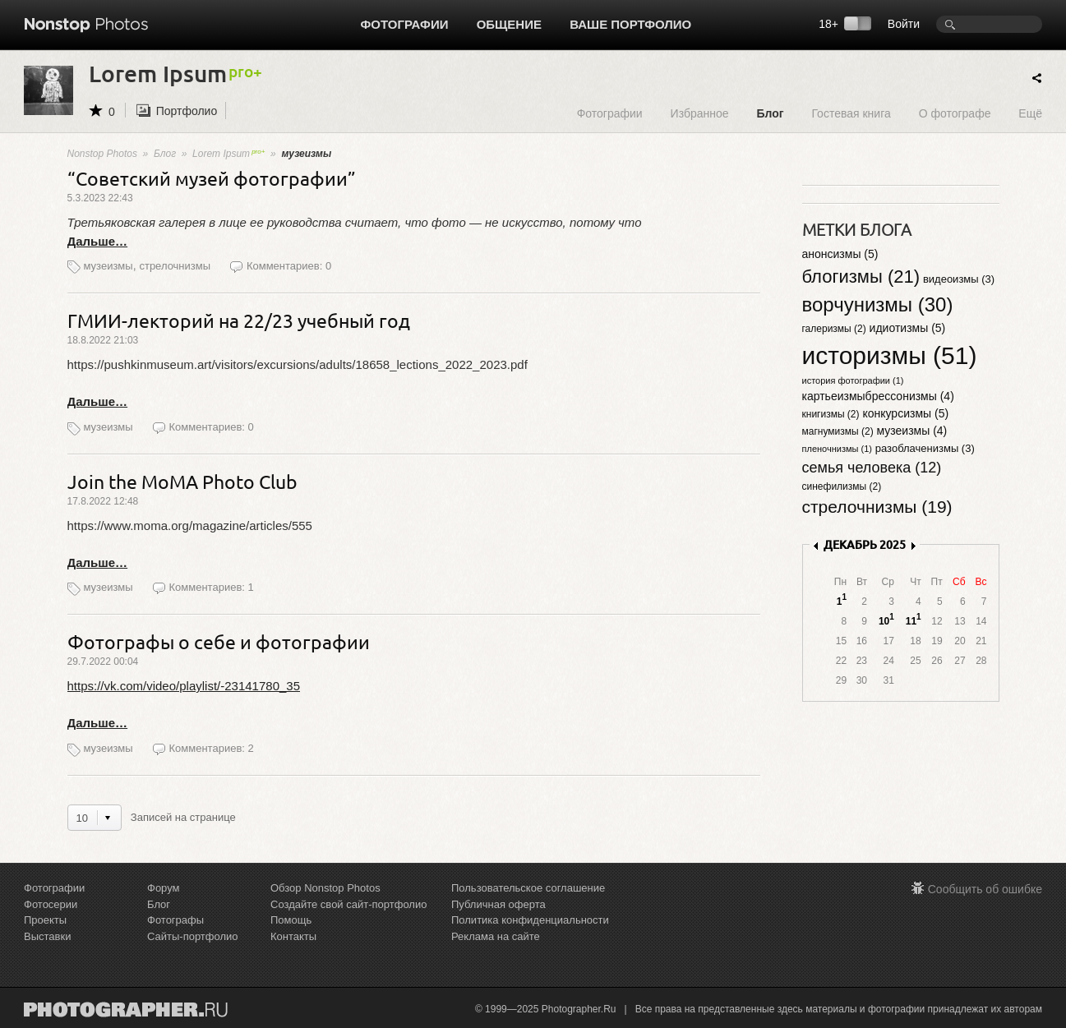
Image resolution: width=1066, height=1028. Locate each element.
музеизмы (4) (912, 430)
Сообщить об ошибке (985, 889)
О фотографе (955, 113)
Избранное (700, 113)
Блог (769, 113)
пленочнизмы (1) (837, 449)
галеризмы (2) (834, 328)
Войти (904, 23)
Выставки (47, 936)
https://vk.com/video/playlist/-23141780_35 (184, 686)
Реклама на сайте (495, 936)
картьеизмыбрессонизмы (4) (878, 396)
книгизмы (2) (831, 414)
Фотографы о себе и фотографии (218, 641)
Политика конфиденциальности (530, 920)
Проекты (45, 920)
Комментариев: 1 (211, 587)
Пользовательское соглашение (528, 888)
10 (884, 621)
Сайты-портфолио (192, 936)
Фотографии (405, 24)
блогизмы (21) (861, 276)
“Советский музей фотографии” (211, 177)
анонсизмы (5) (840, 253)
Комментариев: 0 (289, 266)
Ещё (1030, 113)
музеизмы (108, 266)
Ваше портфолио (630, 24)
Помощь (290, 920)
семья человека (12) (872, 467)
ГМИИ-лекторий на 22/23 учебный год (238, 320)
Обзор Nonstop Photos (325, 888)
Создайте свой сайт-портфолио (348, 904)
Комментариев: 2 (211, 748)
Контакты (293, 936)
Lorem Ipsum (228, 153)
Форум (163, 888)
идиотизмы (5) (908, 327)
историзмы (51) (889, 355)
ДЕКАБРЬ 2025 (865, 544)
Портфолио (187, 111)
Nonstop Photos (102, 153)
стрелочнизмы (174, 266)
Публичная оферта (498, 904)
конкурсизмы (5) (905, 413)
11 (911, 621)
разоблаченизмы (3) (925, 448)
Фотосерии (50, 904)
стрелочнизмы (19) (877, 506)
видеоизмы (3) (958, 279)
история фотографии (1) (853, 380)
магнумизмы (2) (838, 431)
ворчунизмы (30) (877, 304)
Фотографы (175, 920)
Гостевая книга (850, 113)
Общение (509, 24)
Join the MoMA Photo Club (182, 481)
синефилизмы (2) (842, 486)
